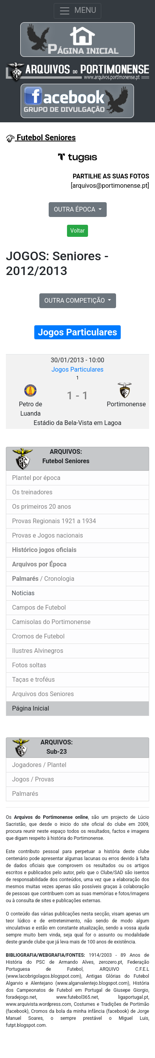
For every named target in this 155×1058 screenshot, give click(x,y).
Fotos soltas (29, 665)
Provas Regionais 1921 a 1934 (54, 521)
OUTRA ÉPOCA (75, 209)
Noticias (22, 593)
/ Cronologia (43, 578)
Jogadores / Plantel (39, 765)
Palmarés (25, 793)
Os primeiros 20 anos (41, 506)
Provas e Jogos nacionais (47, 535)
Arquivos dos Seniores (43, 694)
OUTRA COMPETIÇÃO (75, 300)
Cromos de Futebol (38, 636)
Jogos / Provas (33, 779)
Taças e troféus (33, 679)
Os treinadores (32, 492)
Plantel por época (36, 477)
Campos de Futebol (39, 607)
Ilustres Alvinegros (37, 650)
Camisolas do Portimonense (51, 622)
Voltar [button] (77, 230)
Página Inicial (30, 708)
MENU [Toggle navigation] (77, 11)
